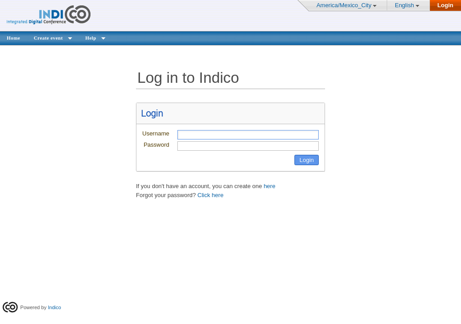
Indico (54, 307)
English (404, 5)
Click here (211, 195)
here (270, 186)
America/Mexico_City (343, 5)
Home (13, 37)
